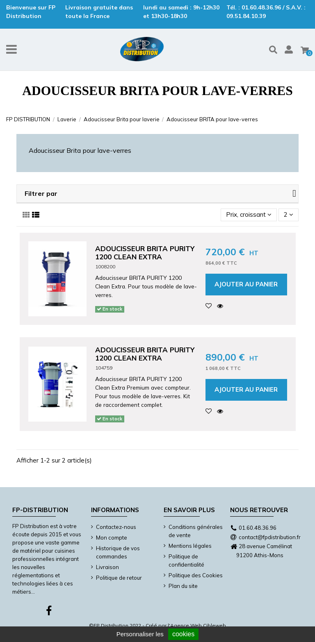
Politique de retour (119, 577)
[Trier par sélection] (249, 215)
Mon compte (111, 537)
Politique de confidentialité (186, 560)
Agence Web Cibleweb (198, 625)
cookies (183, 634)
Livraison (107, 567)
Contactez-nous (116, 527)
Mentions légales (190, 545)
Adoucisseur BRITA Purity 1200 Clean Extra (144, 252)
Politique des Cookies (196, 575)
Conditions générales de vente (196, 531)
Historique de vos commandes (118, 552)
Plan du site (183, 586)
